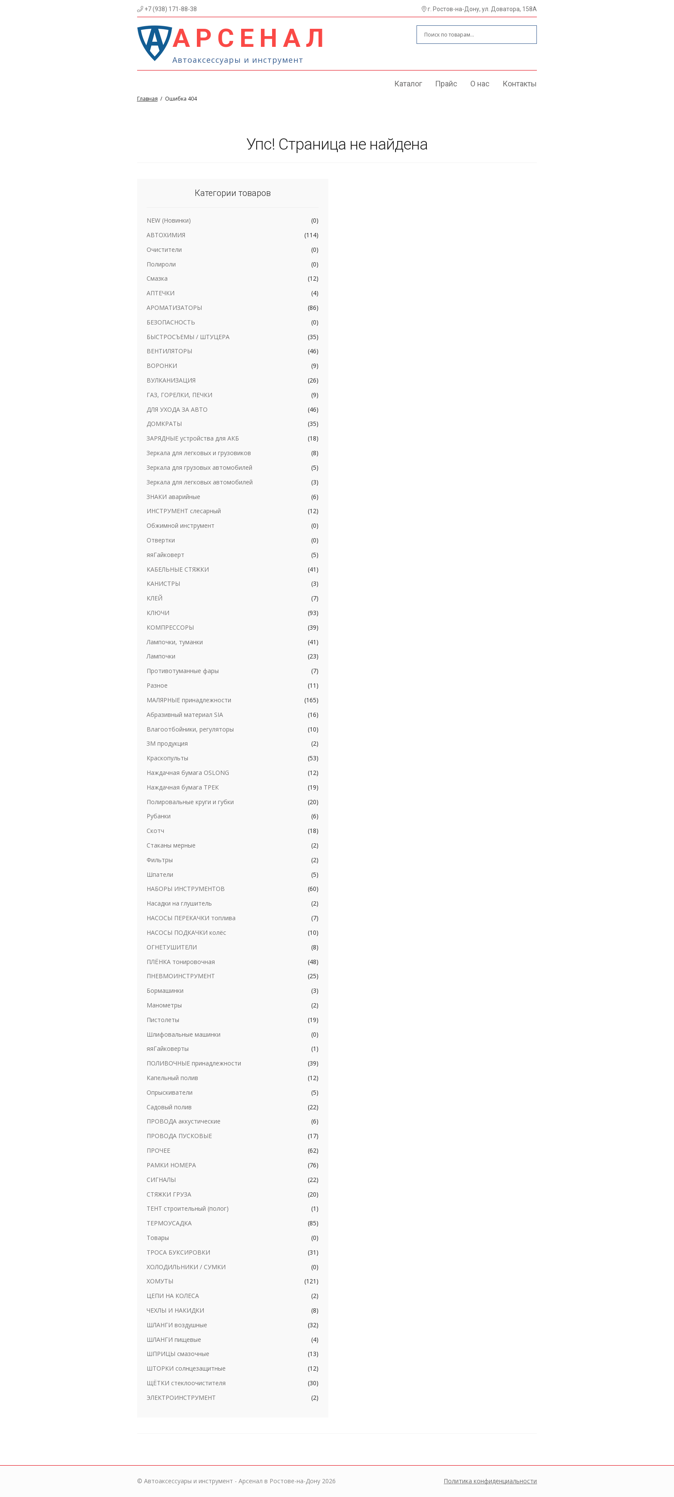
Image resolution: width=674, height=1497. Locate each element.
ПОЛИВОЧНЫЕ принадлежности (194, 1063)
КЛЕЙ (154, 598)
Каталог (408, 83)
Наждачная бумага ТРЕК (183, 787)
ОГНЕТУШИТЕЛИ (172, 947)
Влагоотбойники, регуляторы (190, 729)
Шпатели (160, 874)
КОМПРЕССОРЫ (170, 627)
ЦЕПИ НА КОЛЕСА (173, 1296)
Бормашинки (165, 990)
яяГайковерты (168, 1048)
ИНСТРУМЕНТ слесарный (184, 511)
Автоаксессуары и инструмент (237, 60)
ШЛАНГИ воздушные (177, 1325)
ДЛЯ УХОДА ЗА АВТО (177, 409)
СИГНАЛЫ (161, 1180)
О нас (480, 83)
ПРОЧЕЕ (158, 1150)
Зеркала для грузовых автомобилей (199, 467)
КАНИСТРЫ (163, 583)
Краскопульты (167, 758)
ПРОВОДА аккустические (184, 1121)
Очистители (164, 249)
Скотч (155, 831)
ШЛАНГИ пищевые (174, 1339)
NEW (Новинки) (169, 220)
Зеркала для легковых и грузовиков (199, 453)
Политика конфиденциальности (490, 1481)
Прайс (446, 83)
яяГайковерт (165, 555)
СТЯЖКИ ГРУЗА (169, 1194)
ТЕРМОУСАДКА (169, 1223)
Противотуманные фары (183, 671)
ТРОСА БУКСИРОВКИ (178, 1252)
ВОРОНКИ (162, 365)
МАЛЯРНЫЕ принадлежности (189, 700)
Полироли (161, 264)
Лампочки (161, 656)
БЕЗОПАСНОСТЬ (171, 322)
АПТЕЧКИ (161, 293)
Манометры (164, 1005)
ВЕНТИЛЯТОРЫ (169, 351)
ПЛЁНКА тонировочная (181, 962)
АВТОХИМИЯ (166, 235)
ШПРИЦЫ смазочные (178, 1354)
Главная (147, 98)
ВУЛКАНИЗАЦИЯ (171, 380)
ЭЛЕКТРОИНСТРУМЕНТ (181, 1397)
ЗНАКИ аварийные (173, 497)
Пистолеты (163, 1020)
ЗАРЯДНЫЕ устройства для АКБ (193, 438)
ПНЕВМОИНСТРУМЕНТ (181, 976)
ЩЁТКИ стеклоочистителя (186, 1383)
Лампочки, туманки (175, 642)
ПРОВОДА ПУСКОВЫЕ (179, 1136)
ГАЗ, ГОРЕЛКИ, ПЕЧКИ (179, 395)
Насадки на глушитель (179, 903)
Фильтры (160, 860)
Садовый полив (169, 1107)
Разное (157, 685)
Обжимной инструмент (180, 525)
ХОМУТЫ (160, 1281)
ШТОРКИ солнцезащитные (186, 1368)
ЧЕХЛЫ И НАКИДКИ (175, 1310)
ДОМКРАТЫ (164, 423)
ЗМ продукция (167, 743)
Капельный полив (172, 1078)
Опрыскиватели (170, 1092)
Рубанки (159, 816)
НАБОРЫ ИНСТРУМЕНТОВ (186, 889)
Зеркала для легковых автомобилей (200, 482)
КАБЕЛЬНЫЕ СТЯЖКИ (178, 569)
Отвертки (161, 540)
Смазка (157, 278)
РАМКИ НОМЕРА (171, 1165)
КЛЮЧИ (158, 613)
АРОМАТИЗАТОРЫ (174, 307)
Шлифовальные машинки (184, 1034)
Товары (158, 1238)
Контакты (519, 83)
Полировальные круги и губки (190, 802)
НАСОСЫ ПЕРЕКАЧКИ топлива (191, 918)
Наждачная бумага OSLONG (188, 772)
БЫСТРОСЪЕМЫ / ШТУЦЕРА (188, 337)
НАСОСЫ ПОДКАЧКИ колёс (186, 932)
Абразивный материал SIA (185, 714)
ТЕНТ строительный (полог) (188, 1208)
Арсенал (250, 38)
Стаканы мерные (171, 845)
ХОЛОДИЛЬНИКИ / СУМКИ (186, 1267)
